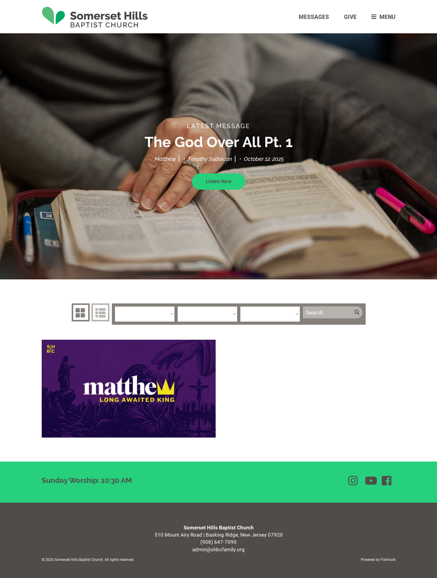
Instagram (354, 481)
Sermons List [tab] (99, 312)
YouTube (370, 481)
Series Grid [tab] (80, 312)
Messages (314, 16)
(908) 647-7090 (218, 541)
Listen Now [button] (219, 181)
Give (350, 16)
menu (382, 16)
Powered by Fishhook (378, 559)
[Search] (327, 312)
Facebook (387, 481)
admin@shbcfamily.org (218, 549)
